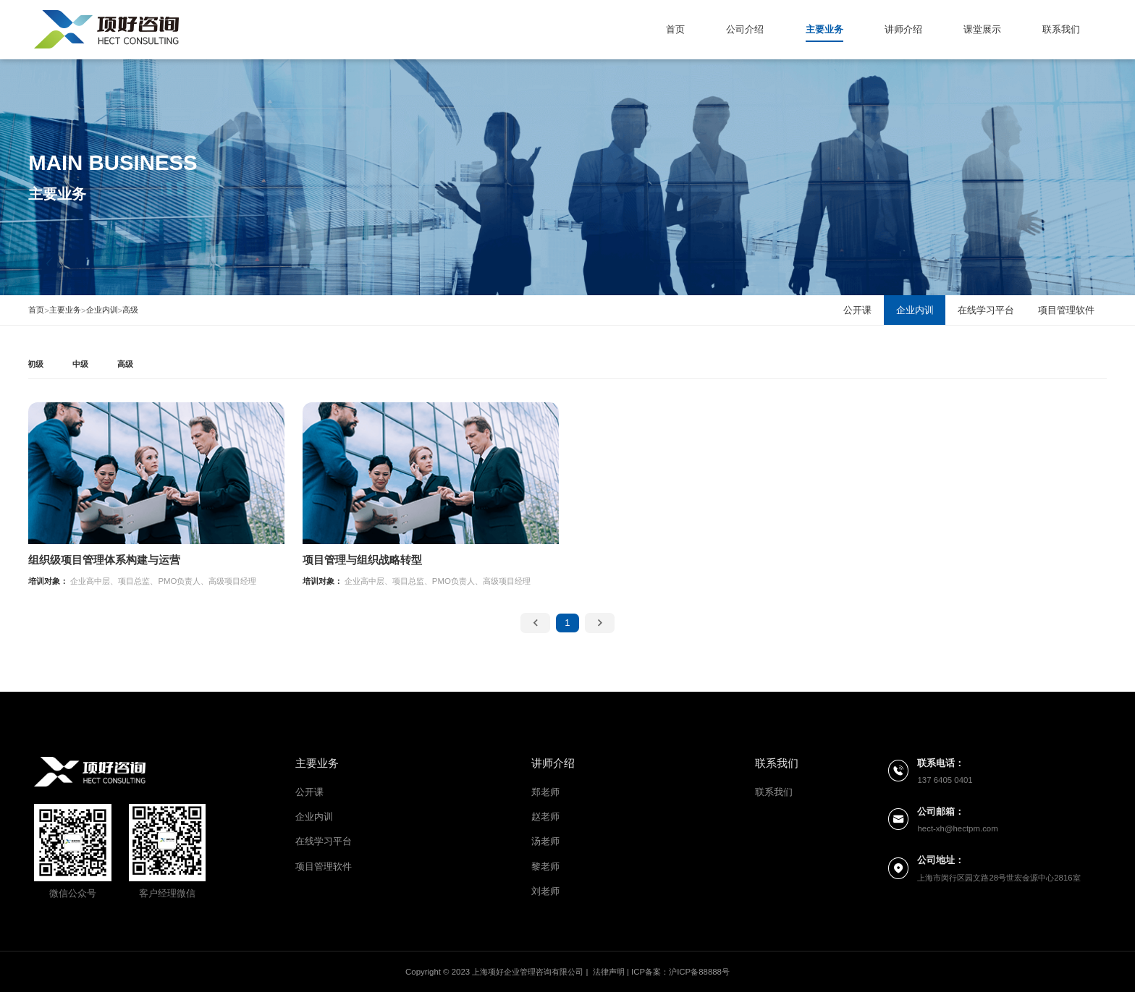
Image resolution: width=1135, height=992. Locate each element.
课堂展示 (982, 29)
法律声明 (609, 971)
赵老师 (545, 816)
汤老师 (545, 841)
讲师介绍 (903, 29)
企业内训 (102, 309)
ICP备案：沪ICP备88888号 (680, 971)
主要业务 (824, 29)
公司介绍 (745, 29)
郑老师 (545, 792)
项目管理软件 (323, 866)
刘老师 (545, 891)
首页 (675, 29)
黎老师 (545, 866)
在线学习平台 (323, 841)
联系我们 (1061, 29)
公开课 (309, 792)
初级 (35, 364)
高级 (130, 309)
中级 (80, 364)
